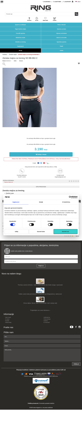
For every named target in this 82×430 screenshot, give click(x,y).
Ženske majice (13, 54)
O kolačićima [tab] (66, 202)
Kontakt (7, 320)
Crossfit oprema (20, 33)
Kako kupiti (8, 317)
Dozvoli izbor (41, 231)
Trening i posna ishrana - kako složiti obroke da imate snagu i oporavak (40, 285)
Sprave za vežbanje (20, 24)
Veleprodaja (8, 322)
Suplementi (20, 46)
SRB (79, 1)
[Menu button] (1, 1)
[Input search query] (12, 14)
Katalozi (46, 320)
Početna (5, 54)
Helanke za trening (20, 42)
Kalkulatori (47, 317)
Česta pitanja (47, 319)
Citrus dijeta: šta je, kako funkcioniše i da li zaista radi (40, 303)
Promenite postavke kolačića (46, 403)
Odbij (16, 231)
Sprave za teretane (61, 33)
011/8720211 (47, 1)
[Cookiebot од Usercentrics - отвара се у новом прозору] (70, 197)
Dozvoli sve (65, 231)
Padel (61, 46)
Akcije (20, 50)
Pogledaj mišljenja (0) (8, 182)
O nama (7, 319)
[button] (55, 63)
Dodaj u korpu (41, 154)
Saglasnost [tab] (15, 202)
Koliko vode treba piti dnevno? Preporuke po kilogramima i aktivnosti (40, 294)
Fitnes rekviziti (61, 24)
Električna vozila (20, 37)
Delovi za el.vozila (62, 37)
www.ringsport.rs (37, 407)
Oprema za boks (61, 29)
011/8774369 (57, 1)
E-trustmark (47, 322)
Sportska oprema (61, 42)
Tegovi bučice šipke (20, 29)
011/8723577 (67, 1)
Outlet (61, 50)
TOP (80, 423)
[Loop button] (76, 14)
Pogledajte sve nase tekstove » (40, 310)
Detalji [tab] (41, 202)
